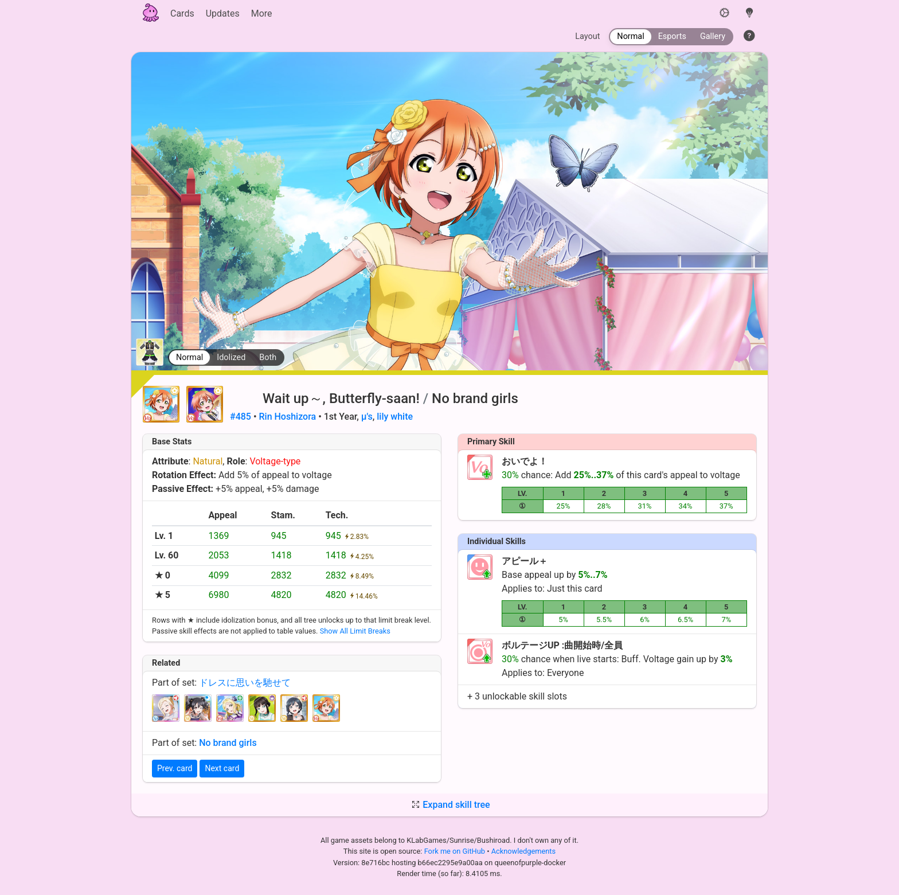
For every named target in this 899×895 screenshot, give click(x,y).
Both (267, 357)
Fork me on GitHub (455, 851)
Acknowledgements (523, 851)
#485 (240, 416)
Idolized (231, 357)
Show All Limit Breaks (355, 631)
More (261, 13)
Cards (182, 13)
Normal (189, 357)
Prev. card (174, 768)
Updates (223, 13)
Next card (222, 768)
